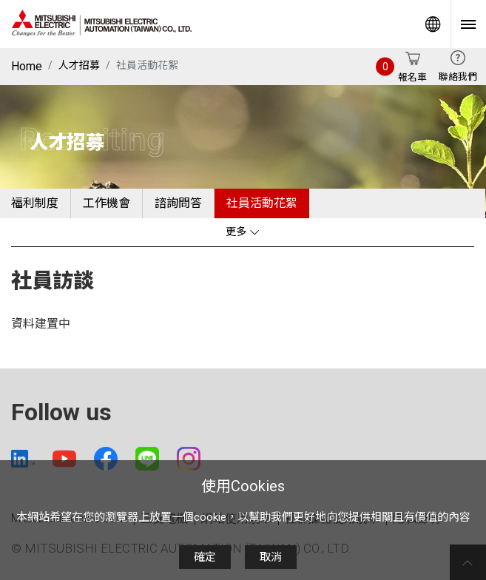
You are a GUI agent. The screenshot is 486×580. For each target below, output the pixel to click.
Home (26, 66)
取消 (271, 557)
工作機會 (106, 203)
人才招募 (79, 65)
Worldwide (432, 24)
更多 (243, 232)
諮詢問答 (178, 203)
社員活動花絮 (261, 203)
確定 (205, 557)
